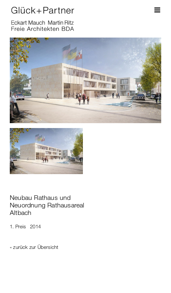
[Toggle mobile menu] (157, 10)
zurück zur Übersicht (35, 247)
